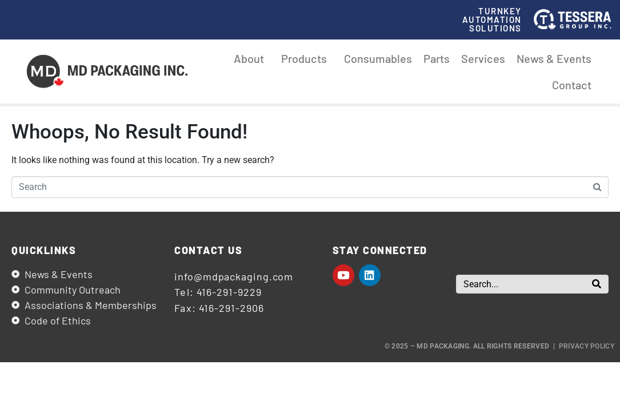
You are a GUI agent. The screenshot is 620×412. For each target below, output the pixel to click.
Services (483, 58)
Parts (436, 58)
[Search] (596, 284)
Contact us (208, 250)
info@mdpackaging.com (233, 276)
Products (307, 58)
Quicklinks (43, 250)
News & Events (554, 58)
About (252, 58)
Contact (571, 85)
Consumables (378, 58)
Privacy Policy (586, 346)
